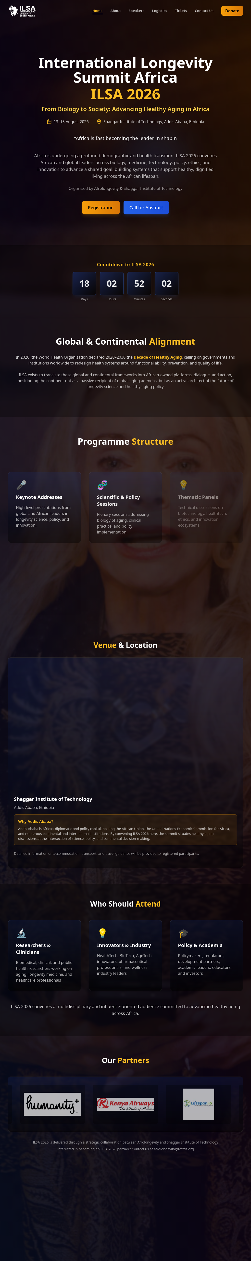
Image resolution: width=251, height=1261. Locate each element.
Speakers (136, 10)
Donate (232, 10)
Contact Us (204, 10)
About (116, 10)
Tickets (181, 10)
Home (97, 10)
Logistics (159, 10)
